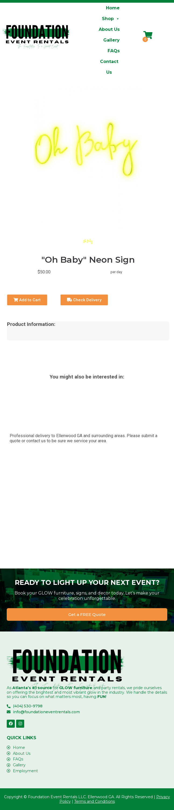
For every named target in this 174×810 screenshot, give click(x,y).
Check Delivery (84, 300)
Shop (111, 18)
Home (113, 7)
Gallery (111, 40)
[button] (87, 614)
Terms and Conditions (94, 801)
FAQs (114, 50)
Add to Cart (27, 300)
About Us (109, 29)
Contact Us (109, 63)
